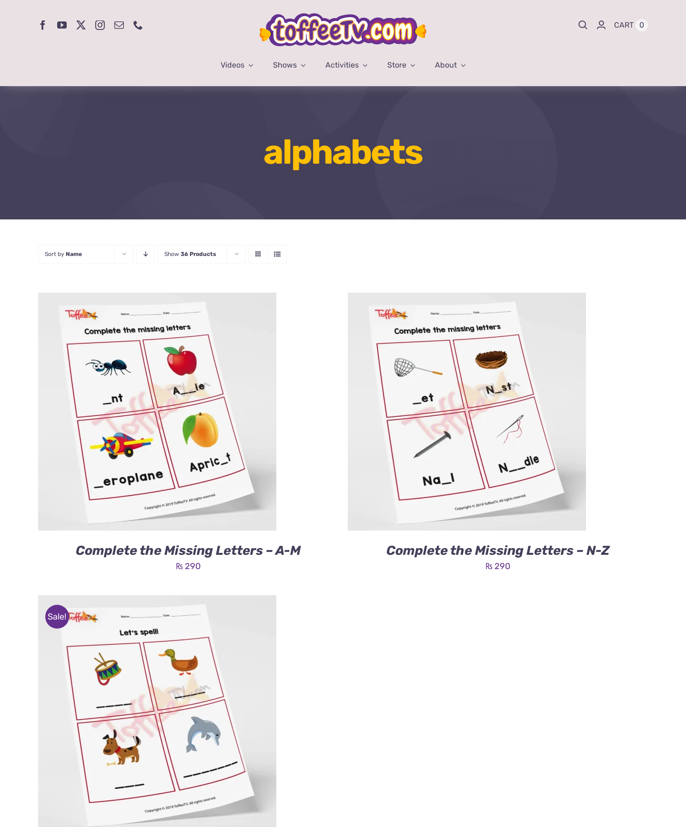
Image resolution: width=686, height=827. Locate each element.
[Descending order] (145, 254)
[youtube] (62, 25)
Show (190, 254)
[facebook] (43, 25)
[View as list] (277, 254)
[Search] (583, 25)
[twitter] (81, 25)
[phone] (138, 25)
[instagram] (100, 25)
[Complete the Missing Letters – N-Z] (467, 300)
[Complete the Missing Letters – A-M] (157, 300)
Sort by (63, 254)
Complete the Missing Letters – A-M (188, 550)
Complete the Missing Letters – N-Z (498, 550)
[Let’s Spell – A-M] (157, 602)
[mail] (119, 25)
